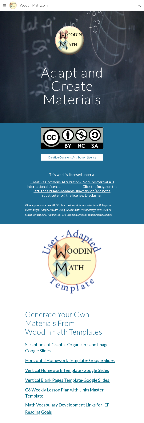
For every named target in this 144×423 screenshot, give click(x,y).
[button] (4, 5)
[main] (72, 86)
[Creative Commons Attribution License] (72, 157)
